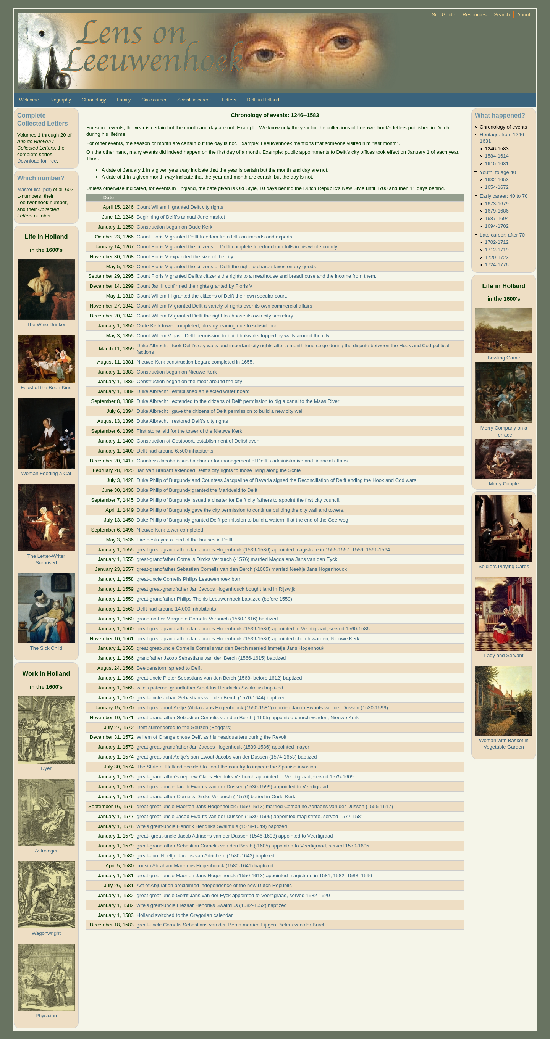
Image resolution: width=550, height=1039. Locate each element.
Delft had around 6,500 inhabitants (175, 451)
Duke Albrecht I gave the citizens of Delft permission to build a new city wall (220, 411)
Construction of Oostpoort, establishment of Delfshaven (198, 441)
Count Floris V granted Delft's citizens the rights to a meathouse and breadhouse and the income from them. (257, 276)
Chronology (94, 100)
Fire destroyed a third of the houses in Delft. (185, 540)
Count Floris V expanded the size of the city (185, 256)
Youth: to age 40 (498, 172)
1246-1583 (497, 148)
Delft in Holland (263, 100)
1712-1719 (497, 250)
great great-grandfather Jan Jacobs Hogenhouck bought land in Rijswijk (216, 589)
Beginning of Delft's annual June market (181, 217)
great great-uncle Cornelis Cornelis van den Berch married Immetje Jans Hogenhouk (230, 648)
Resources (475, 15)
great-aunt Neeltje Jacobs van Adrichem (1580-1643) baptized (206, 856)
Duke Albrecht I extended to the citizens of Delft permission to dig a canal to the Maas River (238, 401)
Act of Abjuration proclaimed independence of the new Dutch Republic (214, 885)
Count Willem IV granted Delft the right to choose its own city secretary (215, 316)
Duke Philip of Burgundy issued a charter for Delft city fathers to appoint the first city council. (238, 500)
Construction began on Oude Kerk (174, 227)
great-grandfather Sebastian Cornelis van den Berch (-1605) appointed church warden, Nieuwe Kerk (248, 717)
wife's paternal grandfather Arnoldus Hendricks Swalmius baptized (210, 688)
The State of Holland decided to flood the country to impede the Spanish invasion (226, 767)
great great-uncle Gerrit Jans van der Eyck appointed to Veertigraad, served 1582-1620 (233, 895)
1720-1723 (497, 257)
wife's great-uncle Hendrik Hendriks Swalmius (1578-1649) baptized (212, 826)
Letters (229, 100)
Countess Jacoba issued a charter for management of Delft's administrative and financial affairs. (243, 461)
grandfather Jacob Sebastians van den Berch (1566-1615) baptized (211, 658)
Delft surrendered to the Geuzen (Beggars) (184, 727)
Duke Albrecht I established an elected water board (193, 391)
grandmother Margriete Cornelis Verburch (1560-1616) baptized (207, 619)
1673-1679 (497, 203)
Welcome (29, 100)
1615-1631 (497, 163)
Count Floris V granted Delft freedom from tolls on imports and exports (214, 237)
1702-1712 (497, 242)
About (523, 15)
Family (123, 100)
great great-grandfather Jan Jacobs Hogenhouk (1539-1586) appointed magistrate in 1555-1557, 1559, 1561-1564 (263, 550)
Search (502, 15)
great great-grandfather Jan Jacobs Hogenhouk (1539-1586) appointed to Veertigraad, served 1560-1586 (253, 628)
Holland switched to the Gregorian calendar (185, 915)
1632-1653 (497, 179)
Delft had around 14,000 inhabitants (176, 609)
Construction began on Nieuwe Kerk (177, 372)
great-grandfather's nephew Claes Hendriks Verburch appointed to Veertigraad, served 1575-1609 (245, 777)
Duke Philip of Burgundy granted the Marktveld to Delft (197, 490)
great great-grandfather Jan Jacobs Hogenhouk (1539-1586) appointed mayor (223, 747)
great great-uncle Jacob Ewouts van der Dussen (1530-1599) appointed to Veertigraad (232, 786)
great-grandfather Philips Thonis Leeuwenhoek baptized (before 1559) (214, 599)
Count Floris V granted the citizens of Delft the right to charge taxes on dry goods (226, 266)
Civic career (154, 100)
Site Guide (443, 15)
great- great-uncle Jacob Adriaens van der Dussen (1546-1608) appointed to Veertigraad (235, 836)
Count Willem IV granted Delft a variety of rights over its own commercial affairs (224, 306)
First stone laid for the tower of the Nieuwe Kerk (189, 431)
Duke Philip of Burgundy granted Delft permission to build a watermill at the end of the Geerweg (242, 520)
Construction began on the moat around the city (189, 381)
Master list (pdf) (34, 189)
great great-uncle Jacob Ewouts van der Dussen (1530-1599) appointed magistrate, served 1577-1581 (250, 816)
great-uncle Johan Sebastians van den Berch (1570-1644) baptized (211, 698)
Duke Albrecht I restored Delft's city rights (182, 421)
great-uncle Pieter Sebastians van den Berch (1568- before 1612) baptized (219, 678)
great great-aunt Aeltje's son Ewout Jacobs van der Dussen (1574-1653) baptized (227, 757)
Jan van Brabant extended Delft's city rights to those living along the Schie (219, 470)
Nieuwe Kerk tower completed (170, 530)
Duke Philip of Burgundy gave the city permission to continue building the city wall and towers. (241, 510)
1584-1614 (497, 156)
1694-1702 (497, 226)
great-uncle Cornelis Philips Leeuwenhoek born (189, 579)
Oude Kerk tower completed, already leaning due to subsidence (207, 326)
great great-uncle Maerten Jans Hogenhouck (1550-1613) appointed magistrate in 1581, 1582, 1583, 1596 (254, 875)
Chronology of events (503, 127)
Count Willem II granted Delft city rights (180, 207)
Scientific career (194, 100)
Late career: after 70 (502, 235)
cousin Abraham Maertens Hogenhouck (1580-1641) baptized (205, 865)
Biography (60, 100)
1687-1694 (497, 218)
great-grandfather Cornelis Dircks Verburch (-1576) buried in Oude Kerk (216, 796)
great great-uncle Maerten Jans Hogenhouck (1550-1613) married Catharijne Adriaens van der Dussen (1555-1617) (265, 806)
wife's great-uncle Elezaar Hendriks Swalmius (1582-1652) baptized (212, 905)
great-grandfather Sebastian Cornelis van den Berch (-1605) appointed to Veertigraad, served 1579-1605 (253, 846)
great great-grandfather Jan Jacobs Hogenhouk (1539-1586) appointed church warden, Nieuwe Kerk (248, 638)
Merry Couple (504, 483)
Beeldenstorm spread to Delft (169, 668)
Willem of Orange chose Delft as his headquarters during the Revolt (211, 737)
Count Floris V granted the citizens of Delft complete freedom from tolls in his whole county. (237, 247)
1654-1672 (497, 187)
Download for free (37, 161)
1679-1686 (497, 211)
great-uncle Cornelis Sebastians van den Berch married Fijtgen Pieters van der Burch (231, 925)
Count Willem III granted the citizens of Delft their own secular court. (212, 296)
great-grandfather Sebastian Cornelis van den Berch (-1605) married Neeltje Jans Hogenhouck (242, 569)
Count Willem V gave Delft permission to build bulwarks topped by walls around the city (233, 335)
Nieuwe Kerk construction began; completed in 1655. (195, 362)
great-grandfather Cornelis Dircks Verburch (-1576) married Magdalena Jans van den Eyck (237, 559)
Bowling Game (503, 358)
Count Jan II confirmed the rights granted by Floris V (194, 286)
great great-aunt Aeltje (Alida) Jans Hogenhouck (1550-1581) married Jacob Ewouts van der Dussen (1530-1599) (262, 707)
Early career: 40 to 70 (503, 196)
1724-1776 (497, 264)
